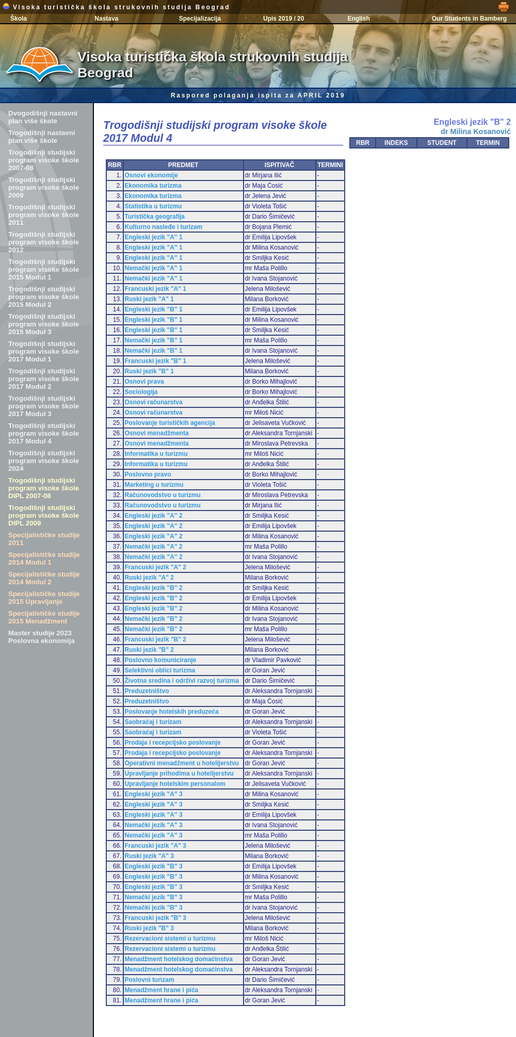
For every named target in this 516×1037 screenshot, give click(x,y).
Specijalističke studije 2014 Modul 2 (44, 578)
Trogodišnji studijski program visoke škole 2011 (43, 214)
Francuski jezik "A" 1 (155, 288)
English (358, 18)
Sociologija (141, 392)
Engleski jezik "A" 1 (154, 237)
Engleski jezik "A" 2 (154, 515)
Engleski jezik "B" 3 (154, 866)
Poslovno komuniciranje (161, 660)
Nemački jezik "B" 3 (154, 897)
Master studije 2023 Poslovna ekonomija (41, 637)
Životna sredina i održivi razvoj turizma (182, 680)
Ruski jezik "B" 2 (149, 649)
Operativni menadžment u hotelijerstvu (182, 763)
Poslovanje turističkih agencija (170, 422)
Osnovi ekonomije (151, 175)
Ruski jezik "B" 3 (149, 928)
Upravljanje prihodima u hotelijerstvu (179, 773)
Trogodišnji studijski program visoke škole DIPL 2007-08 (43, 488)
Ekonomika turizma (153, 185)
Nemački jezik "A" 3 (154, 825)
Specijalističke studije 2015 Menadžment (44, 617)
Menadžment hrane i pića (162, 990)
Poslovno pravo (148, 474)
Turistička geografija (155, 216)
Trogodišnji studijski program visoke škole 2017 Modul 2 (43, 378)
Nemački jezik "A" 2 (154, 546)
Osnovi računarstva (154, 402)
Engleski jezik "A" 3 (154, 794)
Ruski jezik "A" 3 (149, 856)
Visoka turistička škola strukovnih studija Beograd (116, 7)
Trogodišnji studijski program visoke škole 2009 (43, 187)
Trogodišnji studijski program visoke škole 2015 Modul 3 (43, 324)
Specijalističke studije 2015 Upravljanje (44, 597)
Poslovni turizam (149, 979)
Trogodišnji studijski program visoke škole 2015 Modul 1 (43, 269)
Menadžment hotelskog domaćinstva (179, 959)
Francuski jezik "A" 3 (155, 845)
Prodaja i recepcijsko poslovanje (173, 742)
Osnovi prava (144, 381)
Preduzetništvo (147, 691)
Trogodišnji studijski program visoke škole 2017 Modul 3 (43, 406)
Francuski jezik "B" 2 (155, 639)
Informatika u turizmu (156, 453)
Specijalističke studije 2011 (44, 539)
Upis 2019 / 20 (283, 18)
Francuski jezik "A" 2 (155, 567)
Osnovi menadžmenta (157, 433)
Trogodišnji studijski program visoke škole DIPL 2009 (43, 515)
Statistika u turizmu (153, 206)
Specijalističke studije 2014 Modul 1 (44, 558)
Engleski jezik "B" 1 (154, 309)
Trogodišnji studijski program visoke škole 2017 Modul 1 (43, 351)
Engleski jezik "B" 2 (154, 587)
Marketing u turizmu (154, 484)
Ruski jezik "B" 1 (149, 371)
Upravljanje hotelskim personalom (175, 783)
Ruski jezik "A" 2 (149, 577)
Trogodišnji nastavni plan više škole (41, 136)
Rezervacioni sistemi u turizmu (170, 938)
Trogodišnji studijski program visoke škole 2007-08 (43, 160)
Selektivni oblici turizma (160, 670)
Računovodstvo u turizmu (163, 495)
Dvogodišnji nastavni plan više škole (42, 117)
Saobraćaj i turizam (153, 722)
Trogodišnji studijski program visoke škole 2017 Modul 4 (43, 433)
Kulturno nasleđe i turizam (164, 227)
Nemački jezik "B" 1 (154, 340)
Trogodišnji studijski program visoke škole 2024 (43, 460)
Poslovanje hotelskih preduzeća (172, 711)
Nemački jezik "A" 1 (154, 268)
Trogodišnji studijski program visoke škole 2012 (43, 242)
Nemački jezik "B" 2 (154, 618)
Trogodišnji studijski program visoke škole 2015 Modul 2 (43, 296)
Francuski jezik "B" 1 (155, 361)
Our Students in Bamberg (469, 18)
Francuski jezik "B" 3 (155, 917)
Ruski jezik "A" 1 (149, 299)
